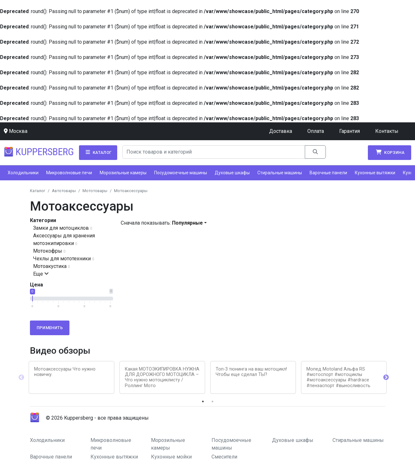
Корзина (389, 152)
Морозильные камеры (123, 172)
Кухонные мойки (171, 457)
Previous (21, 377)
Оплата (315, 131)
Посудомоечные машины (180, 172)
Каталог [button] (98, 152)
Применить (50, 327)
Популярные (187, 223)
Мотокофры (47, 251)
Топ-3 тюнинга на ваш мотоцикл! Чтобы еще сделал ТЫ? (251, 371)
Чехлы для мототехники (62, 259)
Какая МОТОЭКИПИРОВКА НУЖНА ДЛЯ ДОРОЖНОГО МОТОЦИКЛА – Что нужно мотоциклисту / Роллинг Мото (162, 377)
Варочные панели (328, 172)
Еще (41, 274)
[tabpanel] (71, 377)
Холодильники (23, 172)
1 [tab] (203, 401)
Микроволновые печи (69, 172)
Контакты (386, 131)
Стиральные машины (279, 172)
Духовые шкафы (232, 172)
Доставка (280, 131)
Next (386, 377)
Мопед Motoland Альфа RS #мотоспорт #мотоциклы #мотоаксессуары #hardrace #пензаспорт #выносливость (338, 377)
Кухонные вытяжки (375, 172)
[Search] (213, 152)
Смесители (224, 457)
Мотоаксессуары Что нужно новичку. (65, 371)
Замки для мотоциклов (61, 228)
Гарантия (349, 131)
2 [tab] (212, 401)
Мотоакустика (50, 266)
